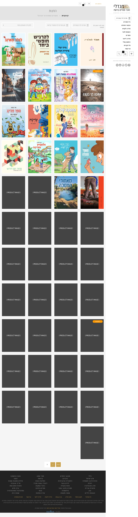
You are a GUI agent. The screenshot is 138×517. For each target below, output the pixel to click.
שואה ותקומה (65, 493)
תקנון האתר (78, 497)
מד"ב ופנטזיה (15, 483)
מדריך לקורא (126, 29)
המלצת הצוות (40, 481)
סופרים (128, 35)
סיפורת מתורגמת (16, 486)
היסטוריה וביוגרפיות (65, 481)
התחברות (98, 4)
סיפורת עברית (90, 488)
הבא (58, 465)
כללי (90, 476)
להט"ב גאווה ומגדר (40, 483)
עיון (90, 491)
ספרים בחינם (40, 488)
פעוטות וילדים (90, 493)
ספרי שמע (40, 476)
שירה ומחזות (40, 493)
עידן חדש (15, 488)
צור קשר (127, 49)
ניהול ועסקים (40, 486)
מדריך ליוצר (126, 39)
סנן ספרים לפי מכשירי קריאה (56, 25)
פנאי (40, 491)
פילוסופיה (65, 491)
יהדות (90, 483)
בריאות (40, 478)
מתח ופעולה (65, 486)
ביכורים (65, 478)
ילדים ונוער (65, 483)
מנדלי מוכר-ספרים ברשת (53, 508)
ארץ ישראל (90, 478)
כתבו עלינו (68, 497)
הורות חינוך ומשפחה (90, 481)
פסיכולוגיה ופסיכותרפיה (15, 491)
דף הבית (65, 15)
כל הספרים (126, 22)
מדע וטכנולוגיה (90, 486)
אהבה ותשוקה (16, 476)
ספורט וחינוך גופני (65, 488)
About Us (59, 497)
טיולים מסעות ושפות (15, 481)
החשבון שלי (126, 42)
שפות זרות (15, 493)
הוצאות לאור (126, 32)
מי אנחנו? (88, 497)
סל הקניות (127, 45)
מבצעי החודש (126, 25)
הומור (16, 478)
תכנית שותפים (18, 497)
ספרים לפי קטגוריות (121, 18)
